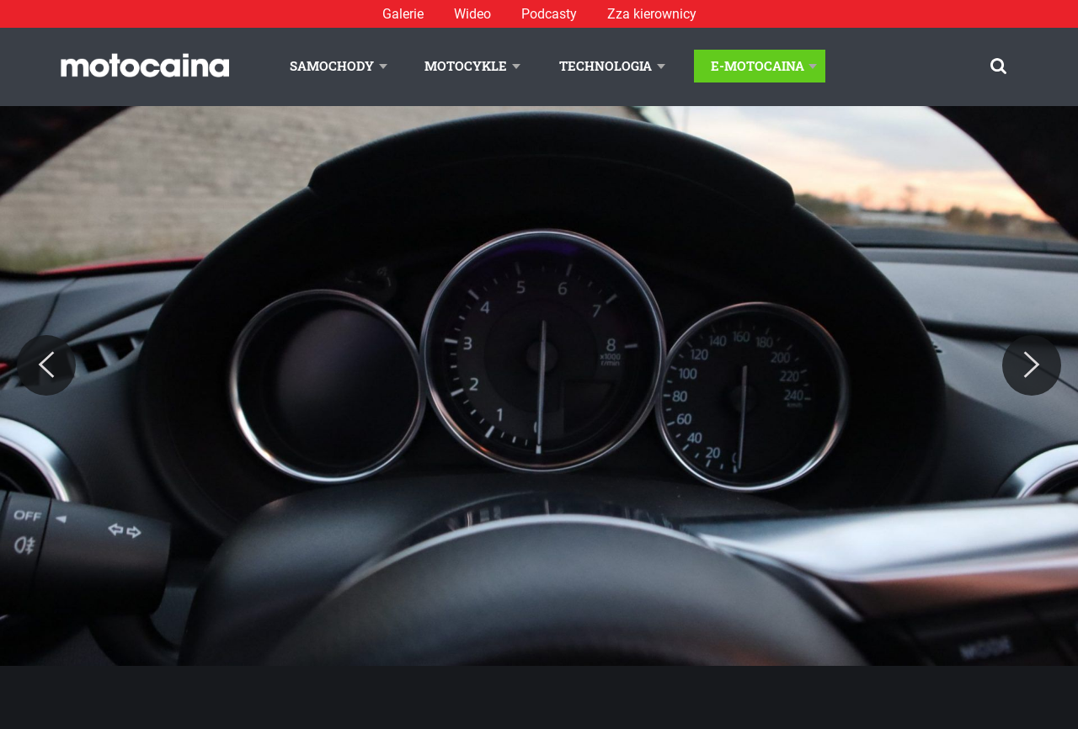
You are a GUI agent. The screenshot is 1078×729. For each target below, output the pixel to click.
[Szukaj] (998, 66)
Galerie (403, 14)
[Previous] (46, 365)
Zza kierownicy (651, 14)
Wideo (472, 14)
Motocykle (465, 65)
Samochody (332, 65)
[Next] (1031, 365)
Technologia (605, 65)
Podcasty (549, 14)
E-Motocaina (757, 65)
